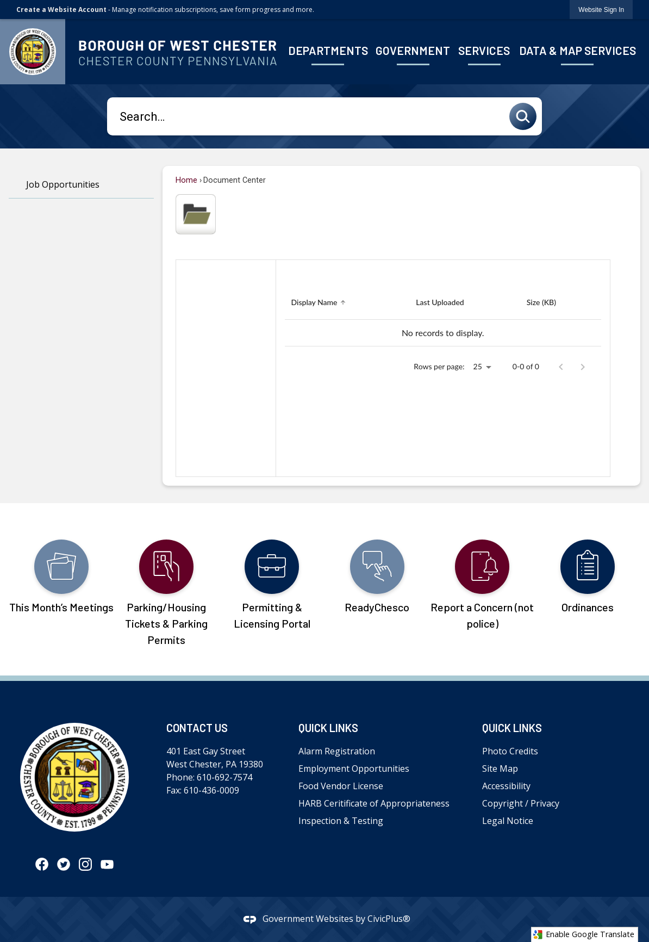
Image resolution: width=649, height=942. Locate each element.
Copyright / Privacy (520, 803)
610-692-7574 (224, 777)
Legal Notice (507, 821)
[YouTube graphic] (107, 864)
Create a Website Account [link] (61, 9)
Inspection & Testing (340, 821)
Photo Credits (510, 751)
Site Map (500, 768)
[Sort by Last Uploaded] (439, 303)
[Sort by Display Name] (320, 303)
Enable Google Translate (583, 934)
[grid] (443, 316)
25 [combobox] (477, 366)
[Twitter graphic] (63, 864)
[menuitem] (328, 51)
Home (186, 180)
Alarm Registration (336, 751)
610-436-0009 (211, 790)
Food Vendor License (340, 786)
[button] (525, 116)
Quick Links (328, 727)
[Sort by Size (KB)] (541, 303)
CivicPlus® (388, 919)
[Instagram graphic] (85, 864)
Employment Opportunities (353, 768)
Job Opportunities (62, 184)
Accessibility (506, 786)
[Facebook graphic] (41, 864)
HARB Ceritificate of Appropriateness (374, 803)
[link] (601, 9)
